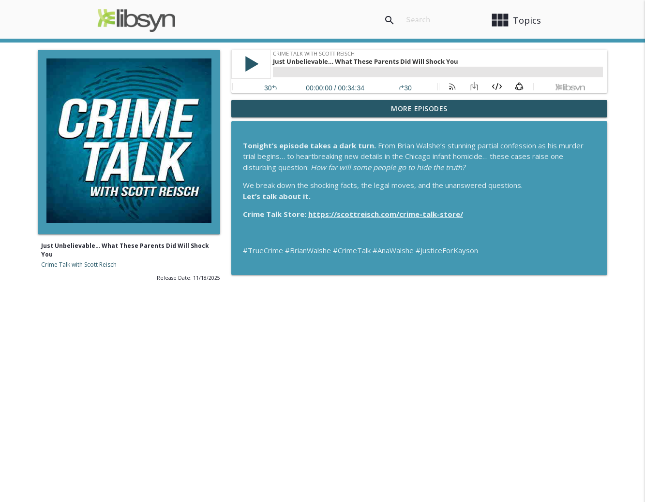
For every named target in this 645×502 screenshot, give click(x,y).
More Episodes (419, 108)
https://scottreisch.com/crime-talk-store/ (385, 214)
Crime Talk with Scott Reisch (79, 264)
